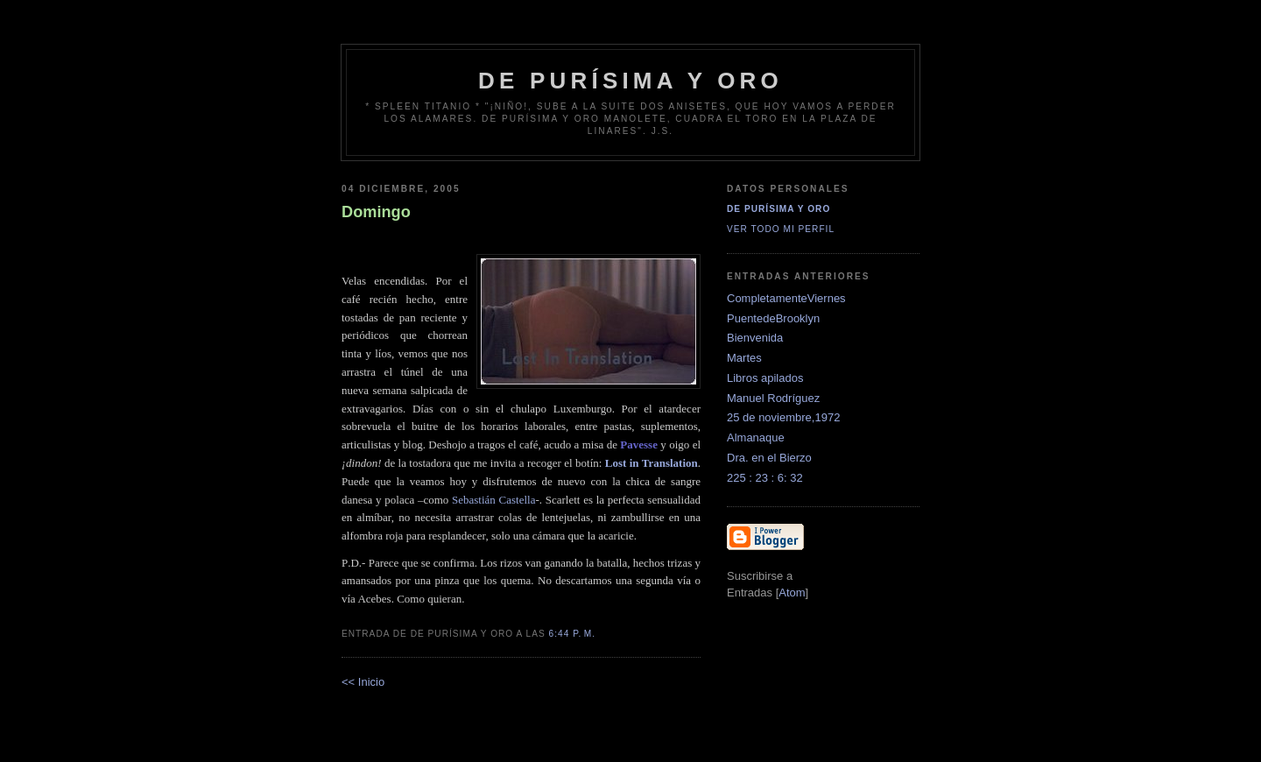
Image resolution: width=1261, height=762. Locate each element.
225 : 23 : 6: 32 (765, 477)
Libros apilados (765, 378)
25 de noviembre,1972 (783, 417)
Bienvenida (755, 337)
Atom (791, 592)
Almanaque (756, 437)
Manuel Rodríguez (773, 398)
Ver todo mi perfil (781, 229)
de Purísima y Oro (630, 80)
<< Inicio (363, 681)
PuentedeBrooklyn (773, 318)
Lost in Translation (651, 462)
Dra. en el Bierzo (769, 457)
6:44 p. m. (572, 634)
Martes (744, 357)
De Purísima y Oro (778, 209)
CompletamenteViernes (786, 298)
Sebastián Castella (493, 499)
